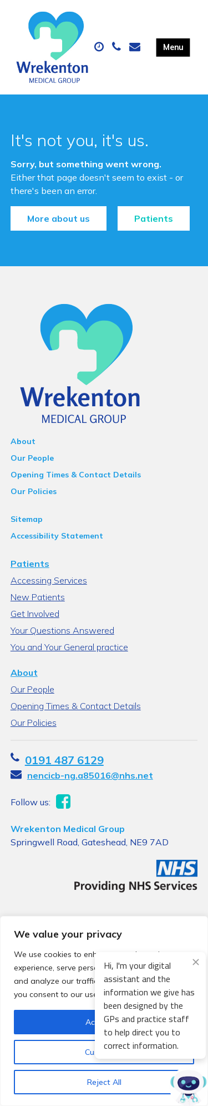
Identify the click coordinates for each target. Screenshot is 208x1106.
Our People (32, 458)
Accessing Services (49, 580)
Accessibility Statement (57, 536)
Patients (153, 218)
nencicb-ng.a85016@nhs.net (90, 775)
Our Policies (34, 491)
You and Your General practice (69, 646)
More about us (58, 218)
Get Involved (35, 613)
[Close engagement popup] (196, 962)
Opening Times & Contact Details (76, 475)
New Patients (38, 596)
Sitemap (27, 519)
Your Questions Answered (62, 630)
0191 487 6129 (64, 760)
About (23, 441)
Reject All (104, 1082)
